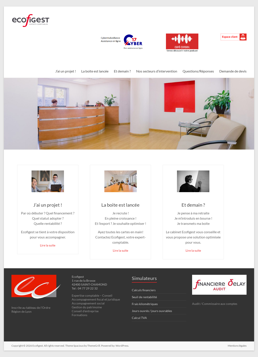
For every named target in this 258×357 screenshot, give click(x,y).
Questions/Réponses (198, 71)
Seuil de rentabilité (144, 297)
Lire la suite (47, 245)
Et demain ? (122, 71)
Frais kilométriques (145, 304)
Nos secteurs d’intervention (156, 71)
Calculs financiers (144, 290)
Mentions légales (237, 345)
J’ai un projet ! (65, 71)
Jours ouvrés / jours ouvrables (152, 311)
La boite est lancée (94, 71)
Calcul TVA (139, 318)
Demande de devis (233, 71)
